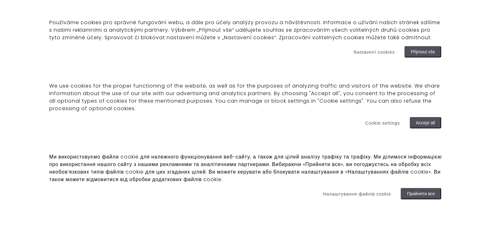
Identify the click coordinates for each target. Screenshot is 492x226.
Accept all (425, 122)
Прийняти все (421, 193)
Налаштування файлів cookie (357, 193)
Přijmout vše (423, 51)
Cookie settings (382, 123)
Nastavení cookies (374, 52)
